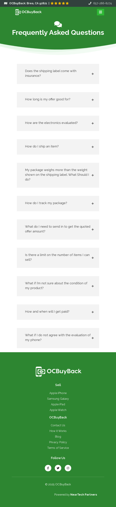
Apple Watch (58, 409)
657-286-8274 (100, 3)
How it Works (58, 430)
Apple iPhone (58, 393)
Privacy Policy (58, 442)
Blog (58, 436)
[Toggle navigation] (100, 12)
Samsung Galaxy (58, 398)
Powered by (75, 494)
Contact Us (58, 425)
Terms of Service (58, 447)
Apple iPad (58, 404)
